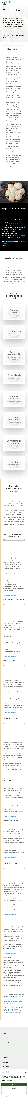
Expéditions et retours (8, 1038)
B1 (9, 224)
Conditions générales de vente (10, 1054)
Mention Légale (7, 1042)
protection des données (9, 1050)
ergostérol (10, 241)
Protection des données (18, 1096)
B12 (18, 224)
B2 (11, 224)
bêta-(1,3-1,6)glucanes (19, 235)
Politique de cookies (8, 1096)
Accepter (14, 1084)
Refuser (14, 1088)
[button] (26, 1072)
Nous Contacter (7, 1066)
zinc (20, 227)
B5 (16, 224)
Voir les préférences (14, 1092)
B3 (13, 224)
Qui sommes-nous (7, 1062)
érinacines (5, 239)
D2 (20, 224)
